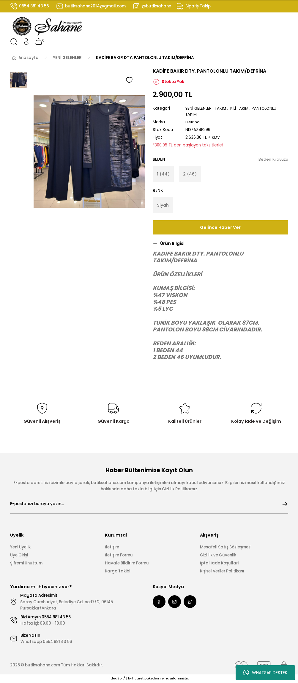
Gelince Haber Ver (220, 228)
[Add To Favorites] (129, 80)
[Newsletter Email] (149, 504)
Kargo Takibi (117, 572)
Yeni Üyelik (20, 547)
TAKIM (221, 108)
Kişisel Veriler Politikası (222, 572)
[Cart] (38, 41)
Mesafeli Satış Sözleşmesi (225, 547)
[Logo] (47, 26)
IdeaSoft (117, 678)
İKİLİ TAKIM (240, 108)
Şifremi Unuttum (26, 563)
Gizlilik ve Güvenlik (218, 555)
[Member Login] (26, 41)
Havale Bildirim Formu (127, 563)
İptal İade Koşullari (219, 563)
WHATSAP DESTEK (265, 672)
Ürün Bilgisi (172, 244)
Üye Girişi (19, 555)
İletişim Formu (119, 555)
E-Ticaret (136, 678)
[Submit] (285, 504)
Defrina (192, 122)
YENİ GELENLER (198, 108)
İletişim (112, 547)
